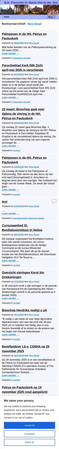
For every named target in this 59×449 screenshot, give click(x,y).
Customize (29, 434)
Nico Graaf (35, 23)
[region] (29, 422)
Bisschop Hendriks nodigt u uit (24, 310)
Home (6, 17)
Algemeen (18, 58)
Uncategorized (20, 218)
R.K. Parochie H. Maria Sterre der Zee (31, 2)
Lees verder (10, 53)
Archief (26, 58)
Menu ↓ (51, 17)
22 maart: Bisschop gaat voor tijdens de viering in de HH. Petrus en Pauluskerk (23, 114)
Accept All (29, 425)
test (4, 201)
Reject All (29, 442)
